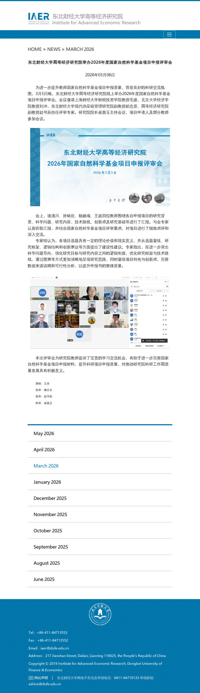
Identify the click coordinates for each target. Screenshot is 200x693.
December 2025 (50, 498)
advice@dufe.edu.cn (45, 684)
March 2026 (80, 49)
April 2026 (44, 449)
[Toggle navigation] (169, 34)
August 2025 (47, 563)
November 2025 (50, 514)
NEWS (53, 49)
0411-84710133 (126, 677)
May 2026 (44, 433)
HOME (35, 49)
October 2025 (48, 530)
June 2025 (44, 579)
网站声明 (41, 677)
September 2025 (51, 547)
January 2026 (47, 482)
